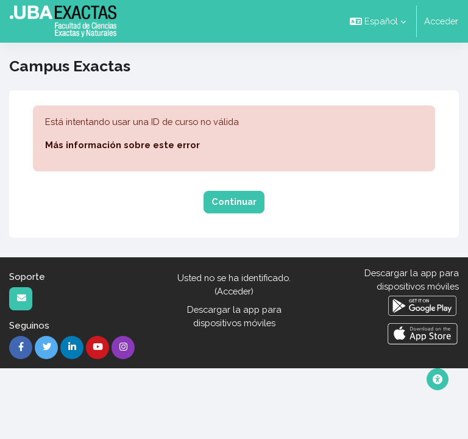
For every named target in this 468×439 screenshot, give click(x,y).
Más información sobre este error (122, 145)
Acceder (441, 21)
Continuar (234, 201)
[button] (378, 21)
